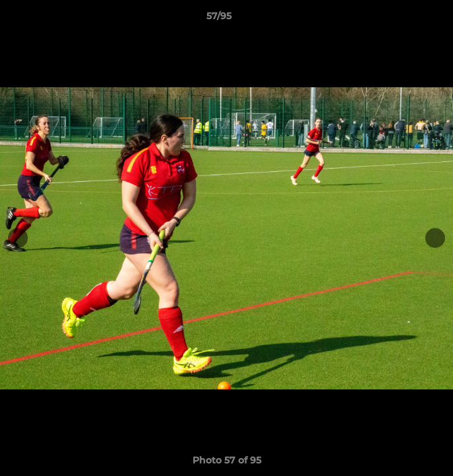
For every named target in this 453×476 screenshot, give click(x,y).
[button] (405, 19)
